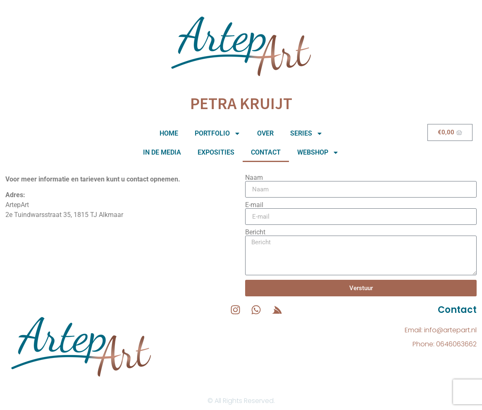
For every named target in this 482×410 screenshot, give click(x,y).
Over (265, 133)
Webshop (318, 152)
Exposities (216, 152)
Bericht (255, 232)
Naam (254, 177)
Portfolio (218, 133)
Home (169, 133)
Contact (266, 152)
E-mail (254, 205)
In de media (162, 152)
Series (306, 133)
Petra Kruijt (241, 103)
